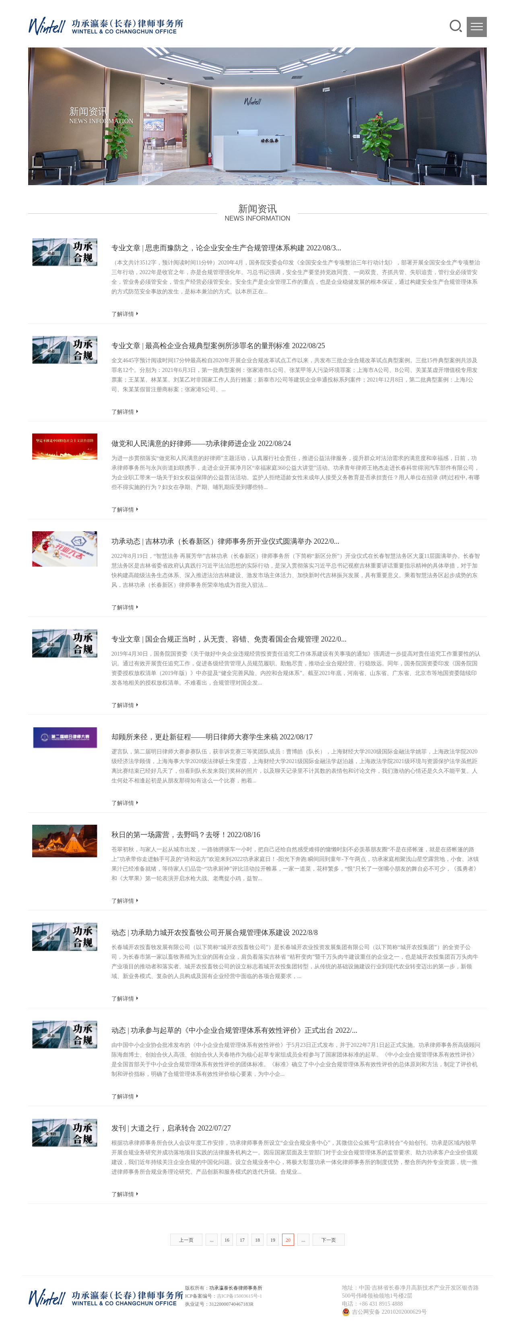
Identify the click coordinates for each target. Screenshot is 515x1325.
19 (272, 1240)
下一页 (328, 1240)
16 (227, 1240)
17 (242, 1240)
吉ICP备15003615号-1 (239, 1296)
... (212, 1240)
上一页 (186, 1240)
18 (257, 1240)
